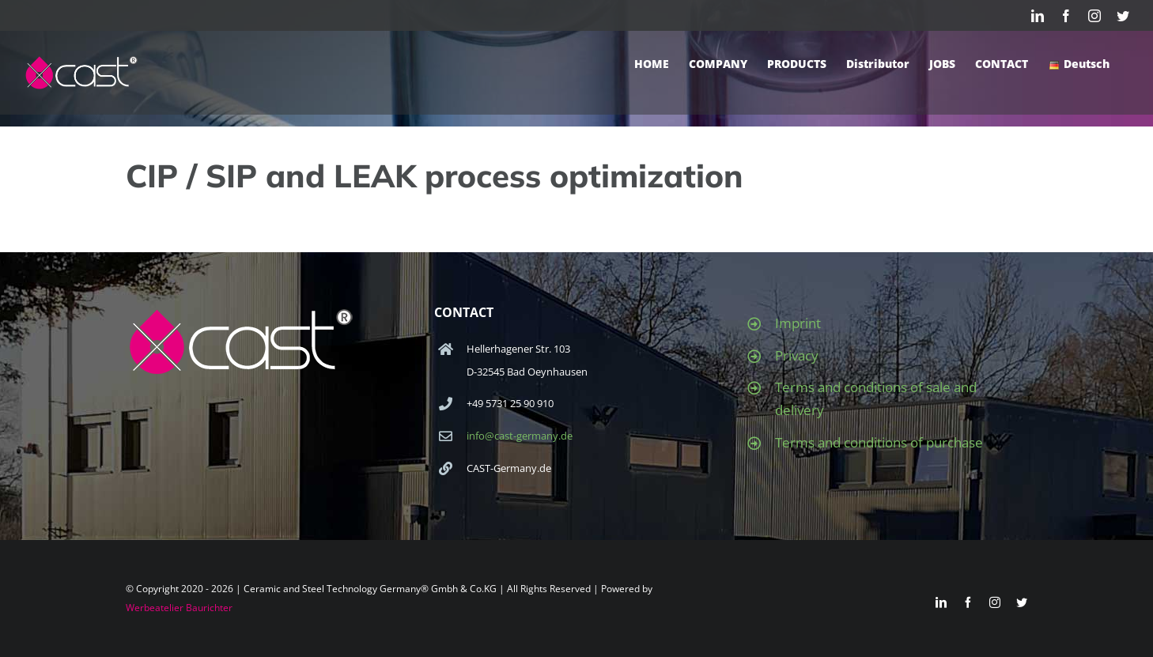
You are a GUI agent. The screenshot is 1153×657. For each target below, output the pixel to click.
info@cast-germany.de (520, 436)
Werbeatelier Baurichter (179, 607)
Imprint (798, 323)
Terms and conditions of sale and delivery (876, 398)
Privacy (796, 355)
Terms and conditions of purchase (879, 442)
